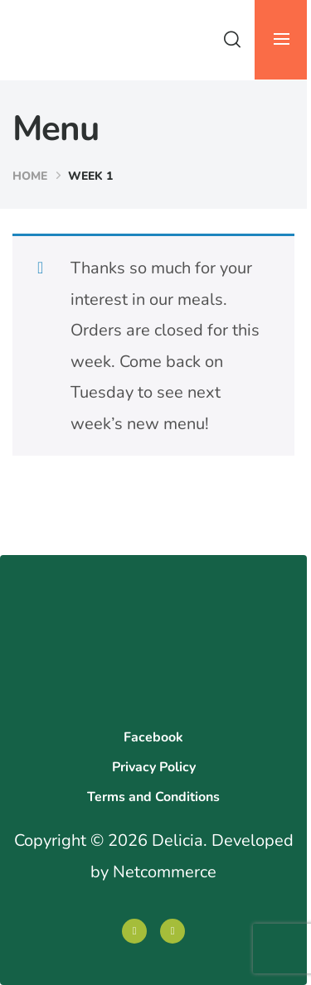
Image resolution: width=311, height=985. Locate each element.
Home (29, 176)
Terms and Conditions (153, 797)
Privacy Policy (154, 767)
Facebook (153, 737)
